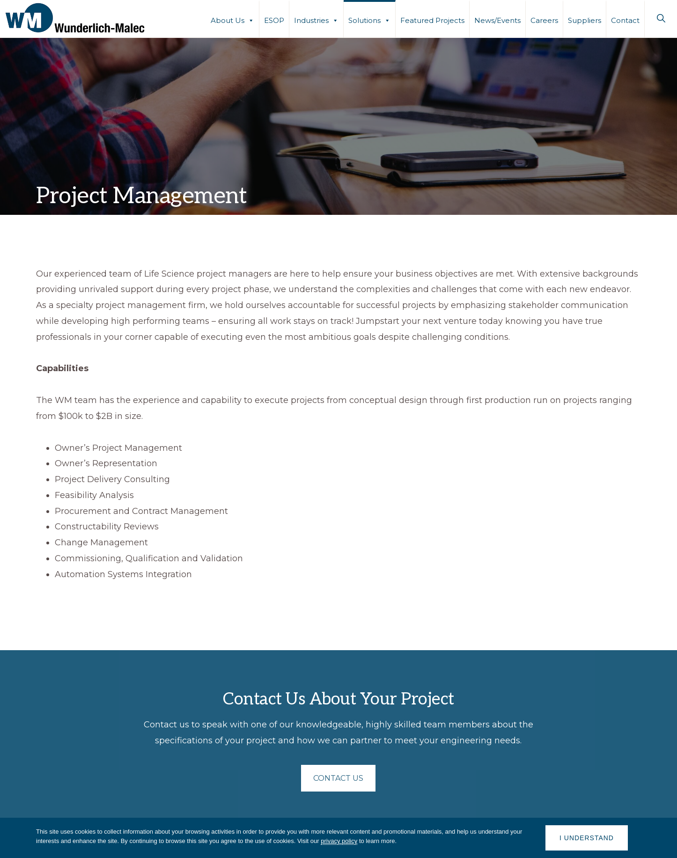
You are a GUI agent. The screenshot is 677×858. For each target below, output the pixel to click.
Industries (316, 19)
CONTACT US (338, 778)
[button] (661, 18)
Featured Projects (432, 20)
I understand (586, 838)
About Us (232, 19)
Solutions (369, 19)
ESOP (274, 20)
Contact (625, 20)
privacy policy (339, 840)
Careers (544, 20)
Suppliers (584, 20)
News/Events (497, 20)
